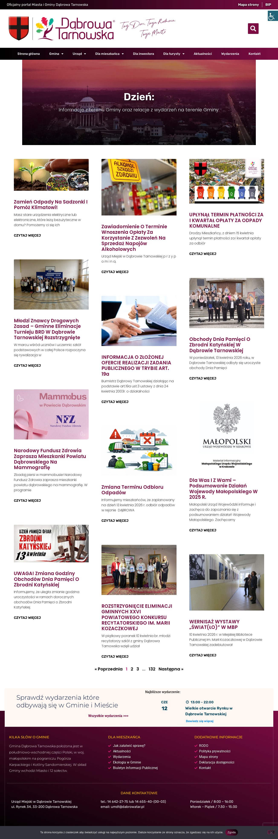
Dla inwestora (143, 54)
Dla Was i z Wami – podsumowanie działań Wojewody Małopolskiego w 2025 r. (223, 488)
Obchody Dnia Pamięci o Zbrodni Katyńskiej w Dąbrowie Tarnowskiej (219, 345)
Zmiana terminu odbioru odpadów (132, 490)
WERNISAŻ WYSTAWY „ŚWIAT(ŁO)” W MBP (214, 624)
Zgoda (231, 832)
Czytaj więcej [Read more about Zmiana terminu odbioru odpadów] (115, 521)
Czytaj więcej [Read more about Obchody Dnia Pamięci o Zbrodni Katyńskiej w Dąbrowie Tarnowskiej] (202, 378)
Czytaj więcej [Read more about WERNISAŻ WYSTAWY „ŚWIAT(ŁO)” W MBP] (202, 655)
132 (152, 669)
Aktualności (203, 54)
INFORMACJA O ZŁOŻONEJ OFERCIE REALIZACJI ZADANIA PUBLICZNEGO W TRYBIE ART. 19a (136, 365)
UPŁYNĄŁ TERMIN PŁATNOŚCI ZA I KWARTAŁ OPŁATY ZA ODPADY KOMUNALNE (226, 220)
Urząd (79, 54)
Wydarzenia (230, 54)
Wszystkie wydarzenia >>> (108, 716)
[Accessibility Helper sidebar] (273, 16)
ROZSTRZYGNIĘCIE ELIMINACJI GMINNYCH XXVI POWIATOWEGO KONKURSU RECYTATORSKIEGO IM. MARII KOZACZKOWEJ (136, 617)
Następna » (171, 669)
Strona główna (28, 54)
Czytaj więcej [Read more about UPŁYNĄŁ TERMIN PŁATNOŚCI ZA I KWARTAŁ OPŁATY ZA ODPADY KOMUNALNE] (202, 254)
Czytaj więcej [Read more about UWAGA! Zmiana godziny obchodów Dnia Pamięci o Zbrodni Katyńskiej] (27, 617)
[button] (253, 28)
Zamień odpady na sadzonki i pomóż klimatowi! (51, 205)
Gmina (56, 54)
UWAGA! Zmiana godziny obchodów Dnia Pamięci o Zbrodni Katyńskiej (46, 579)
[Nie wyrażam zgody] (271, 832)
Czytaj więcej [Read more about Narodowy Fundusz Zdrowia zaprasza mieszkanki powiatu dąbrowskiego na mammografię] (27, 500)
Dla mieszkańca (109, 54)
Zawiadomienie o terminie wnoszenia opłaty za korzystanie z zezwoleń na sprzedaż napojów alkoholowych (134, 238)
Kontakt (255, 54)
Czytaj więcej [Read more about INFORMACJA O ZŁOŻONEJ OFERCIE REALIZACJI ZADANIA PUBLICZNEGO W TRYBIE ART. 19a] (115, 402)
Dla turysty (173, 54)
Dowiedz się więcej (199, 721)
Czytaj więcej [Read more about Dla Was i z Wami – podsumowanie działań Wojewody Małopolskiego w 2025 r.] (202, 530)
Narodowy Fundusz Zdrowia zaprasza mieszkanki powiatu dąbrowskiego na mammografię (50, 459)
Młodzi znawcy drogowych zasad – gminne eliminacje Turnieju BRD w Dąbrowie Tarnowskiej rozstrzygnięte (47, 329)
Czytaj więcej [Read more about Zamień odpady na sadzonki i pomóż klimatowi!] (27, 235)
